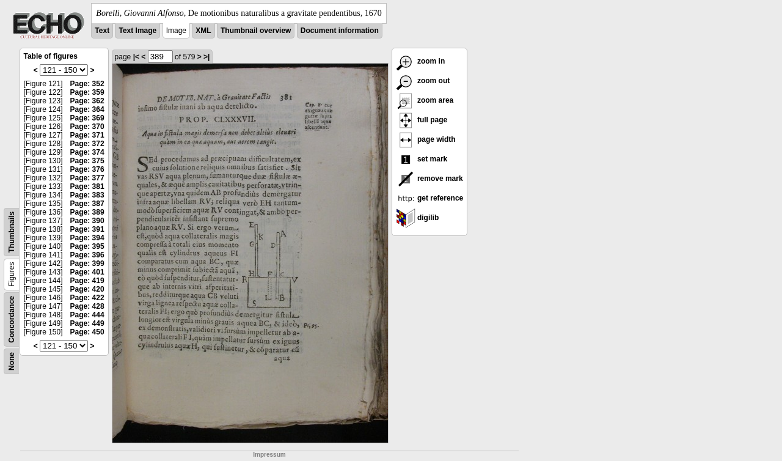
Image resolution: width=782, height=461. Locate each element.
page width (426, 139)
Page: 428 (87, 306)
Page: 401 (87, 272)
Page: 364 (87, 109)
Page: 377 (87, 178)
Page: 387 (87, 203)
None (11, 361)
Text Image (137, 30)
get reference (430, 198)
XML (203, 30)
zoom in (420, 61)
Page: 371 (87, 135)
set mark (422, 159)
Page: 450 (87, 332)
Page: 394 (87, 238)
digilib (417, 217)
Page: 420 (87, 289)
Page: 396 (87, 255)
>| (206, 57)
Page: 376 (87, 169)
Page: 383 (87, 195)
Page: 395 (87, 246)
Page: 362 (87, 101)
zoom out (423, 80)
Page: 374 (87, 152)
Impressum (269, 454)
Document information (340, 30)
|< (136, 57)
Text (102, 30)
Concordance (11, 319)
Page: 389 (87, 212)
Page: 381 (87, 186)
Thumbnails (11, 232)
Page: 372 (87, 143)
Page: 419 (87, 280)
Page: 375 (87, 161)
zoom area (425, 100)
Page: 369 (87, 118)
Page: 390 (87, 220)
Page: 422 (87, 297)
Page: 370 (87, 126)
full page (422, 120)
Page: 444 (87, 315)
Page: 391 (87, 229)
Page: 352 (87, 83)
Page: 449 (87, 323)
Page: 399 (87, 263)
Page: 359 (87, 92)
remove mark (429, 178)
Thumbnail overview (256, 30)
